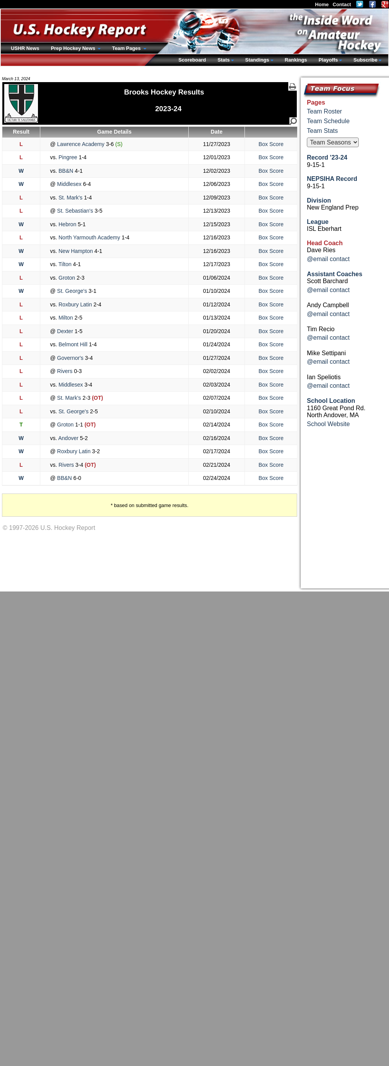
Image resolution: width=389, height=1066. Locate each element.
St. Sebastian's (75, 211)
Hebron (67, 224)
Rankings (296, 60)
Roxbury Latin (75, 304)
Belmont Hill (73, 344)
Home (322, 4)
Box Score (271, 144)
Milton (65, 318)
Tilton (65, 264)
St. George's (71, 291)
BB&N (66, 171)
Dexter (64, 331)
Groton (67, 278)
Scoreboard (192, 60)
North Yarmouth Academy (89, 237)
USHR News (25, 48)
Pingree (68, 157)
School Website (328, 424)
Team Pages (127, 48)
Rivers (64, 371)
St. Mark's (70, 197)
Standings (257, 60)
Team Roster (324, 111)
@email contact (328, 259)
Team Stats (322, 130)
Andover (68, 438)
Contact (341, 4)
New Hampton (75, 251)
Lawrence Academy (80, 144)
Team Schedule (328, 121)
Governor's (70, 358)
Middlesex (69, 184)
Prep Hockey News (73, 48)
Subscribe (365, 60)
